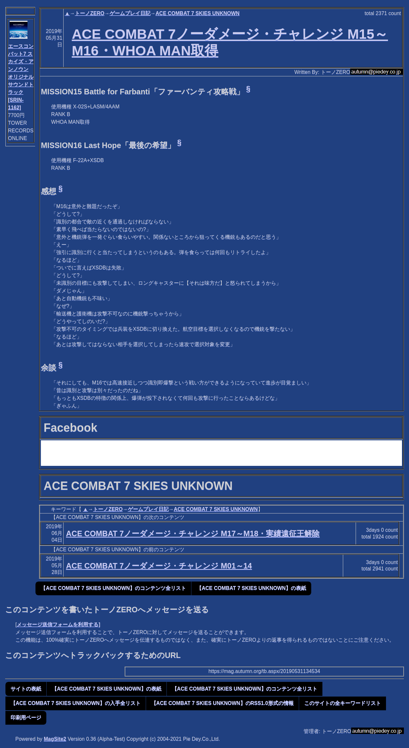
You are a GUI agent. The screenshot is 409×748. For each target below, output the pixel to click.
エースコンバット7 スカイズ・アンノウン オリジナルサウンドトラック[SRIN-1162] (21, 76)
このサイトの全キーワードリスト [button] (342, 703)
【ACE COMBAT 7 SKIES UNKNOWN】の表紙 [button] (251, 588)
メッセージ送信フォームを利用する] (58, 624)
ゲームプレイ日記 (130, 13)
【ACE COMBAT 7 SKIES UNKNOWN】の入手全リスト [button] (76, 703)
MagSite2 (55, 739)
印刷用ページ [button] (26, 717)
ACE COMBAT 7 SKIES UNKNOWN (198, 13)
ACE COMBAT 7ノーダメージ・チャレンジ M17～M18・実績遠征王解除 (193, 533)
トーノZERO (89, 13)
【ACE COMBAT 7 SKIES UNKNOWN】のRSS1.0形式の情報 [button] (222, 703)
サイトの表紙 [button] (26, 688)
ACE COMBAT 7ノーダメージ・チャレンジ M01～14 (159, 565)
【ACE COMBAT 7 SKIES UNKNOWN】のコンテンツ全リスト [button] (113, 588)
